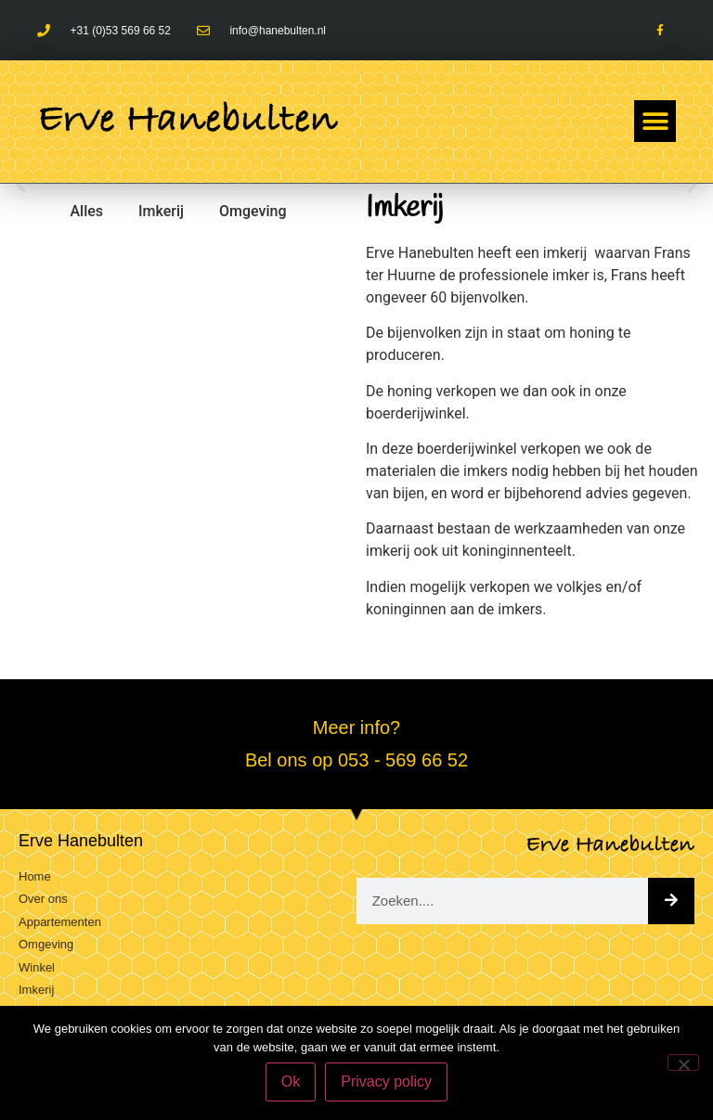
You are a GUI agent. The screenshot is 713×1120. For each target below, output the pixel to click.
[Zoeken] (671, 901)
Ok (290, 1081)
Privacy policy (386, 1081)
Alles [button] (86, 211)
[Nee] (683, 1062)
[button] (655, 121)
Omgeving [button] (253, 211)
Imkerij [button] (161, 211)
